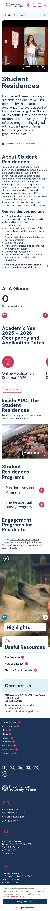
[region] (25, 897)
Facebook (4, 767)
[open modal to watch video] (6, 559)
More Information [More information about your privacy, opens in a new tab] (18, 896)
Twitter (36, 767)
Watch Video (34, 66)
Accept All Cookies (25, 902)
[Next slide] (45, 315)
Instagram (12, 767)
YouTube (28, 767)
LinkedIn (20, 767)
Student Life (8, 144)
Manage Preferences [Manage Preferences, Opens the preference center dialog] (25, 908)
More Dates (12, 389)
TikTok (4, 774)
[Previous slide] (39, 315)
